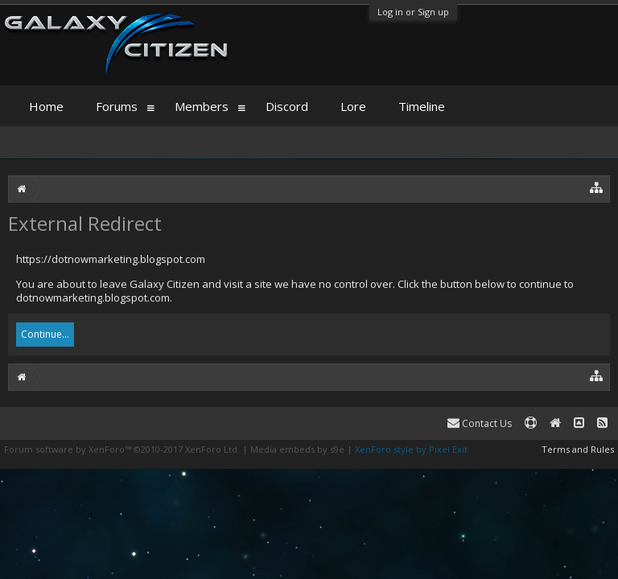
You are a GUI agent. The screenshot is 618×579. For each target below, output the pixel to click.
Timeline (421, 106)
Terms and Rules (578, 449)
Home (46, 106)
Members (202, 106)
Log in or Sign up (413, 12)
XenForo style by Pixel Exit (411, 449)
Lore (353, 106)
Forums (117, 106)
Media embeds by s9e (297, 449)
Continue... (45, 334)
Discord (287, 106)
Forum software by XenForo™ (122, 449)
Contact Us (479, 423)
